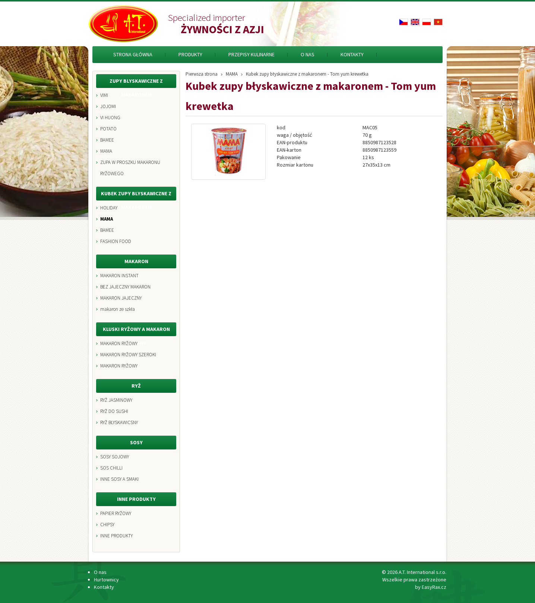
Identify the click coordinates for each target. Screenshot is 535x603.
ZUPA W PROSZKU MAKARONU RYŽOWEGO (130, 168)
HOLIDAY (108, 208)
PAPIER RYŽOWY (115, 513)
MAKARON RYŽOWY (118, 343)
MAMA (106, 151)
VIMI (104, 95)
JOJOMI (108, 106)
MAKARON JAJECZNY (121, 298)
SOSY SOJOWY (114, 457)
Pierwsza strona (202, 73)
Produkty (190, 54)
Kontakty (352, 54)
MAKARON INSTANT (119, 275)
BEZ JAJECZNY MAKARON (125, 287)
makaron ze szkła (117, 309)
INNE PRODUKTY (116, 536)
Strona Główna (132, 54)
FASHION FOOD (115, 241)
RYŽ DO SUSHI (114, 411)
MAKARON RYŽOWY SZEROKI (128, 354)
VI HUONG (110, 117)
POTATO (108, 129)
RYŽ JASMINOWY (116, 400)
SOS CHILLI (111, 468)
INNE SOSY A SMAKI (119, 479)
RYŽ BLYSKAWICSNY (119, 422)
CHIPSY (107, 524)
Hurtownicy (106, 579)
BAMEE (107, 140)
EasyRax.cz (434, 587)
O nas (307, 54)
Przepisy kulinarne (251, 54)
